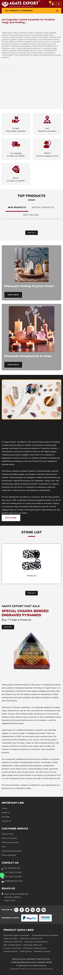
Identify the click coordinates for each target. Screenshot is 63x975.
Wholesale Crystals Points (31, 938)
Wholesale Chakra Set (12, 942)
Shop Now (13, 295)
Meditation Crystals (41, 951)
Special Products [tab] (43, 207)
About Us (6, 812)
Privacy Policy (7, 834)
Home (4, 808)
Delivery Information (10, 842)
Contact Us (6, 821)
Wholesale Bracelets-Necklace (45, 935)
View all (32, 233)
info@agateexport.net (13, 881)
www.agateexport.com (50, 785)
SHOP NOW (8, 627)
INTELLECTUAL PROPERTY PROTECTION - (31, 959)
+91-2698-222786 (12, 872)
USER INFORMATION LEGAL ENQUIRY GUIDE (31, 962)
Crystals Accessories (12, 948)
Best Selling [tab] (31, 215)
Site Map (5, 817)
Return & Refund (9, 855)
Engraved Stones (10, 951)
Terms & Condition (9, 838)
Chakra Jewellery (10, 938)
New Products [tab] (17, 207)
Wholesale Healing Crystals (35, 948)
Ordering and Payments (12, 851)
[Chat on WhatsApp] (2, 875)
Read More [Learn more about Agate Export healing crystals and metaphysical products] (11, 518)
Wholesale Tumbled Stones (36, 942)
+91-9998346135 (11, 868)
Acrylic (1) (31, 575)
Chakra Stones (26, 951)
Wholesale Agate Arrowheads (16, 935)
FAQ (4, 846)
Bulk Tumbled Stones (12, 945)
